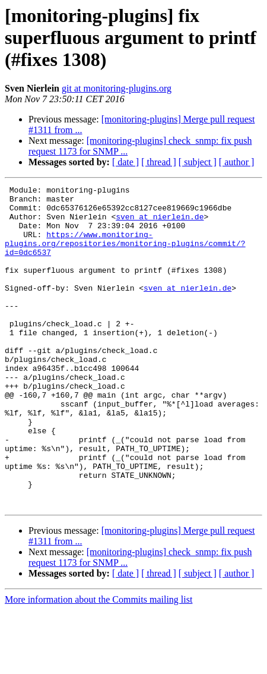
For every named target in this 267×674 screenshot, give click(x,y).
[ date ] (125, 162)
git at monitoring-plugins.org (116, 88)
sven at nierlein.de (160, 223)
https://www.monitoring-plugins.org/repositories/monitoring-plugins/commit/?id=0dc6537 (125, 256)
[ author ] (237, 162)
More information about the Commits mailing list (98, 664)
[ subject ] (198, 162)
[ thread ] (158, 162)
